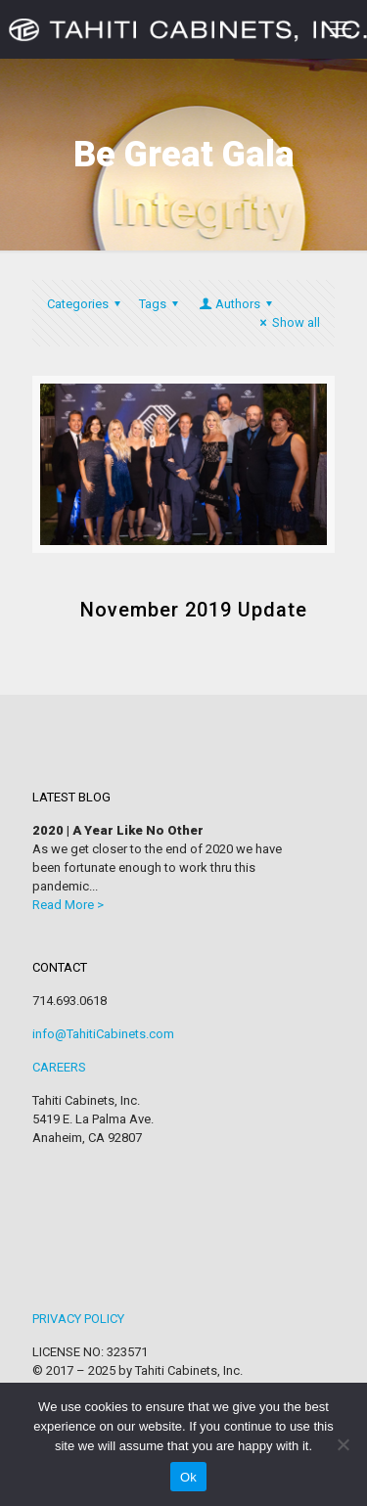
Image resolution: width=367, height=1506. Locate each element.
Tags (161, 304)
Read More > (68, 904)
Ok (188, 1477)
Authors (237, 304)
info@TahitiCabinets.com (103, 1034)
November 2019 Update (193, 609)
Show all (287, 322)
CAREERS (59, 1067)
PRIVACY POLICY (78, 1318)
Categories (86, 304)
